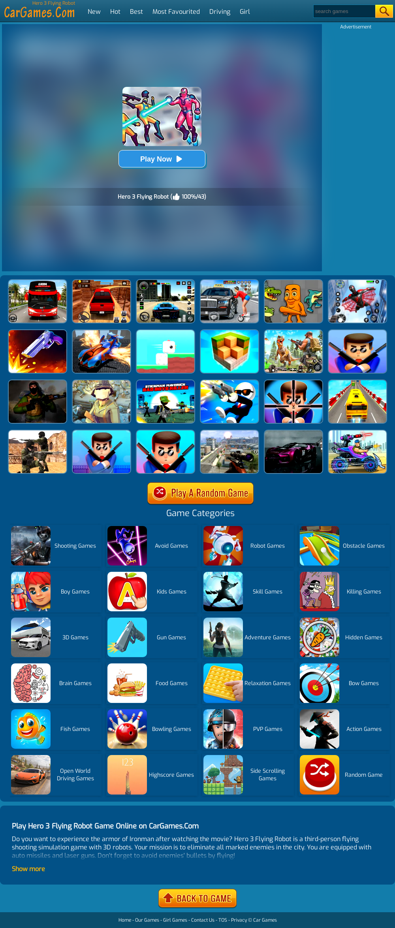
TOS (222, 920)
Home (124, 920)
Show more (28, 869)
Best (136, 12)
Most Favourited (176, 12)
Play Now (162, 159)
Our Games (147, 920)
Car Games (265, 920)
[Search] (343, 11)
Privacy (239, 920)
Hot (115, 12)
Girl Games (175, 920)
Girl (245, 12)
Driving (219, 12)
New (94, 12)
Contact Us (202, 920)
